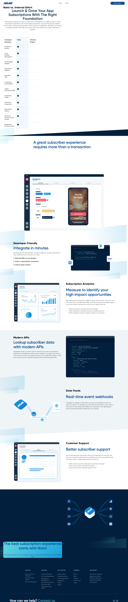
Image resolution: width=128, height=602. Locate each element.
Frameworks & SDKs (63, 578)
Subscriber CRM (45, 584)
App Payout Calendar (96, 574)
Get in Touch (77, 580)
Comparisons (93, 582)
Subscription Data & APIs (46, 587)
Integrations (61, 580)
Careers (76, 578)
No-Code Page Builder (47, 576)
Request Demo (62, 574)
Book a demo (117, 3)
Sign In (59, 584)
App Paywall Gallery (95, 580)
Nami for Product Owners (30, 578)
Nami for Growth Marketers (29, 575)
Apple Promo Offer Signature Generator (96, 577)
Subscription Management (45, 579)
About (75, 574)
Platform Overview (46, 574)
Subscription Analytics (47, 582)
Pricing (59, 582)
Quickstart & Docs (63, 576)
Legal (75, 582)
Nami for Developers (30, 581)
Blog (60, 3)
